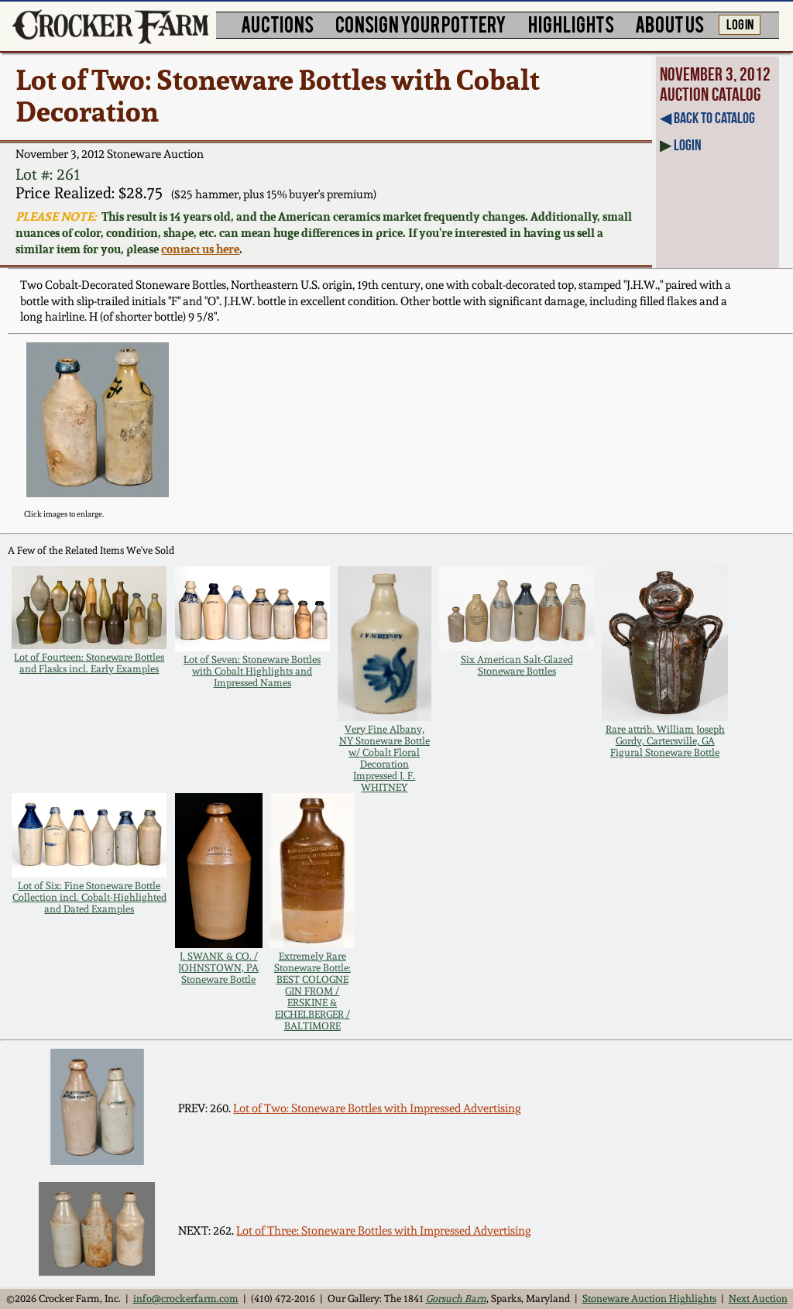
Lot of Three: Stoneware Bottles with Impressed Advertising (383, 1231)
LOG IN (740, 23)
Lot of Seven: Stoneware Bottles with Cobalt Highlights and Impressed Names (252, 671)
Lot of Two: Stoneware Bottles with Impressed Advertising (377, 1108)
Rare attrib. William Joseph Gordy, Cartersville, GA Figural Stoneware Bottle (665, 740)
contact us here (200, 249)
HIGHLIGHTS (571, 23)
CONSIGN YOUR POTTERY (420, 23)
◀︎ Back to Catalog (707, 117)
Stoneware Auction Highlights (649, 1298)
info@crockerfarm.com (186, 1298)
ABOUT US (669, 23)
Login (688, 144)
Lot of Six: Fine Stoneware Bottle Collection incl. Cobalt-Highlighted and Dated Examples (89, 897)
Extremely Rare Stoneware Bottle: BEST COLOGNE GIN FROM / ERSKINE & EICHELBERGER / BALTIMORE (312, 991)
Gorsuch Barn (456, 1298)
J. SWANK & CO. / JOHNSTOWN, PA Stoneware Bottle (218, 967)
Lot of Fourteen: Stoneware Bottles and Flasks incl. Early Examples (89, 663)
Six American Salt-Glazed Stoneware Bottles (517, 665)
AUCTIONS (277, 23)
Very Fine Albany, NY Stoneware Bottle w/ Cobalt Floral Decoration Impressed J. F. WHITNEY (384, 758)
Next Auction (758, 1298)
